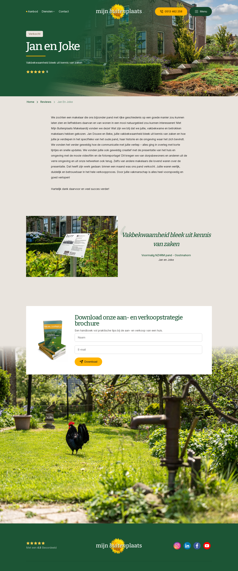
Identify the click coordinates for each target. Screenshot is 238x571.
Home (30, 101)
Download (88, 362)
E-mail (82, 349)
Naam (81, 337)
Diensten (47, 11)
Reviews (45, 101)
